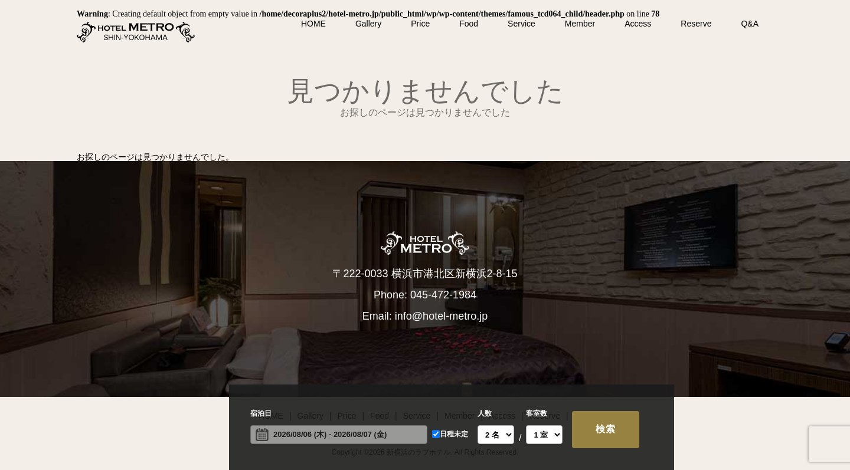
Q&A (750, 23)
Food (468, 23)
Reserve (696, 23)
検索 (606, 429)
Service (521, 23)
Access (638, 23)
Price (420, 23)
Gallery (368, 23)
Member (580, 23)
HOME (313, 23)
